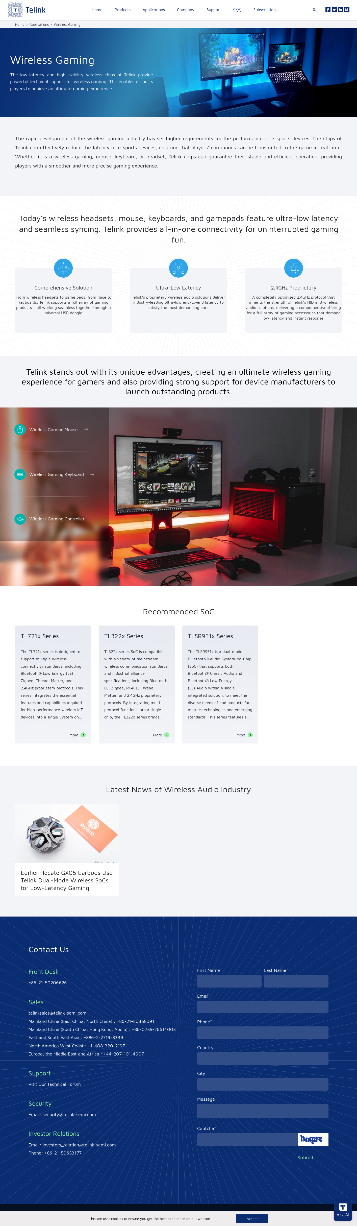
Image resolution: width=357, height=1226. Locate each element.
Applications (154, 9)
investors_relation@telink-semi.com (79, 1144)
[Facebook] (327, 9)
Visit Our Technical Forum (55, 1084)
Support (214, 9)
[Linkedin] (340, 9)
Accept (252, 1218)
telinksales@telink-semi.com (58, 1013)
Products (123, 9)
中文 (237, 9)
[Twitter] (334, 9)
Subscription (264, 9)
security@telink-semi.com (69, 1114)
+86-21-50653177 (63, 1153)
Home (97, 9)
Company (185, 9)
